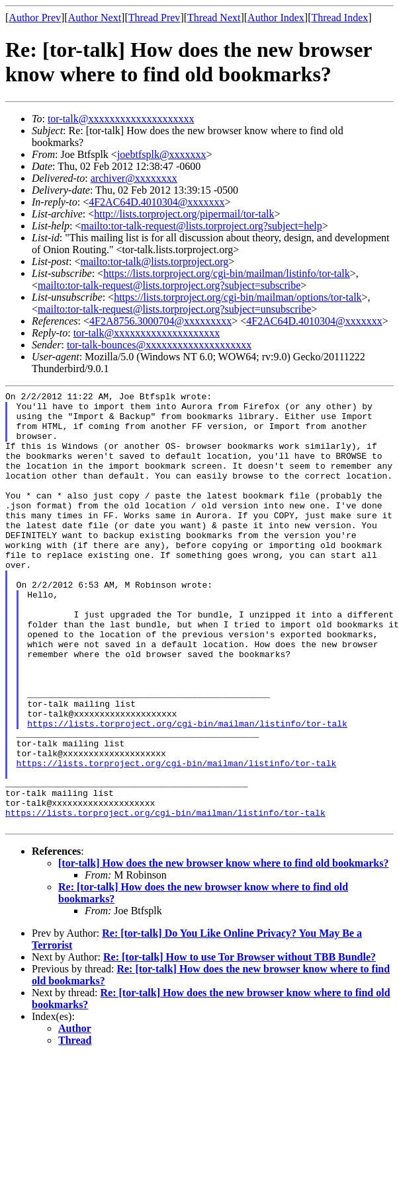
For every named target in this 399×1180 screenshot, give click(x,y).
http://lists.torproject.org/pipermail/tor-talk (184, 213)
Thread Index (340, 17)
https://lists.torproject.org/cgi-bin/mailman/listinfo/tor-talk (226, 273)
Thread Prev (154, 17)
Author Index (275, 17)
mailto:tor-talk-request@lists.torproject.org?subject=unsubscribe (174, 309)
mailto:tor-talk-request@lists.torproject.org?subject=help (201, 225)
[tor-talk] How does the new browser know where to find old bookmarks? (223, 950)
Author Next (94, 17)
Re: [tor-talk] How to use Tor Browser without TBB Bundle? (239, 1044)
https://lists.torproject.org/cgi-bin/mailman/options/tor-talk (237, 297)
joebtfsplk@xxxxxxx (161, 154)
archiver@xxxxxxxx (134, 178)
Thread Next (213, 17)
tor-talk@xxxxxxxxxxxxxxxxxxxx (121, 118)
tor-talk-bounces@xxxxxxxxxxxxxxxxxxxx (159, 344)
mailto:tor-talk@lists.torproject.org (154, 261)
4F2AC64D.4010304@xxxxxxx (156, 202)
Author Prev (35, 17)
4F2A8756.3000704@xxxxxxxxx (160, 321)
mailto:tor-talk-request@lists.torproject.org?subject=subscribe (169, 285)
